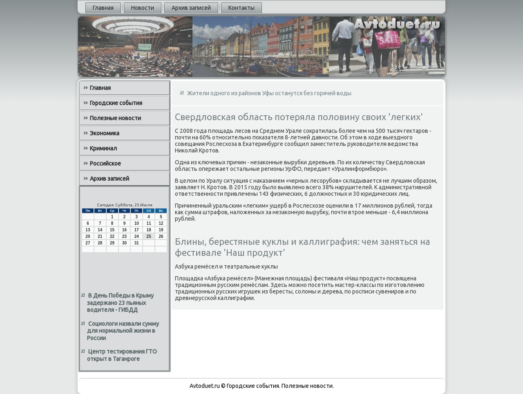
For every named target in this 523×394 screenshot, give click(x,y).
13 (87, 230)
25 (149, 236)
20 (87, 236)
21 (100, 236)
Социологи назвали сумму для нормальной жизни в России (123, 330)
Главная (103, 7)
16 (124, 230)
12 (161, 223)
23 (124, 236)
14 (100, 230)
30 (124, 243)
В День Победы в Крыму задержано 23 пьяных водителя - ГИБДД (120, 302)
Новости (142, 7)
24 (136, 236)
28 (100, 243)
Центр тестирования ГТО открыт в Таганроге (122, 355)
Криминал (103, 148)
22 (112, 236)
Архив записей (191, 7)
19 (161, 230)
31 (136, 243)
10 (136, 223)
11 (149, 223)
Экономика (104, 133)
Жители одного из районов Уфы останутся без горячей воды (269, 93)
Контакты (241, 7)
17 (136, 230)
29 (112, 243)
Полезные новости (115, 118)
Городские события (116, 103)
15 (112, 230)
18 (149, 230)
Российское (105, 163)
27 (87, 243)
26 (161, 236)
